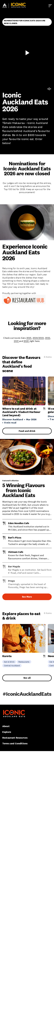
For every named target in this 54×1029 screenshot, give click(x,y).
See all (27, 677)
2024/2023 (38, 337)
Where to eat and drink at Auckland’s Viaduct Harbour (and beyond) (21, 412)
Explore (6, 732)
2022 (47, 337)
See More (27, 596)
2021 (16, 341)
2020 (27, 341)
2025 (29, 337)
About (6, 726)
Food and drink (27, 430)
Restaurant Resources (15, 737)
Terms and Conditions (15, 743)
